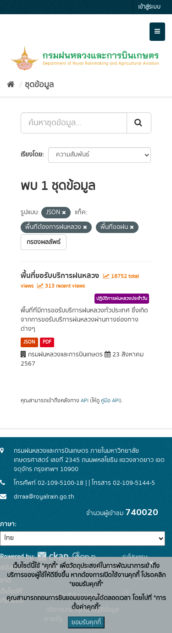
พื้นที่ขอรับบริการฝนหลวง (60, 276)
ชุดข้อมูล (39, 85)
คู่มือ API (110, 401)
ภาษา (7, 524)
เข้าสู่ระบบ (149, 7)
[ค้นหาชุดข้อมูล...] (74, 122)
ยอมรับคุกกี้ (86, 622)
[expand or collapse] (157, 31)
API (85, 401)
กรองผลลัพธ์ (44, 242)
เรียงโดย (31, 154)
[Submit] (139, 122)
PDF (47, 342)
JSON (29, 342)
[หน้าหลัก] (11, 85)
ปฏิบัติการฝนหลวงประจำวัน (121, 298)
